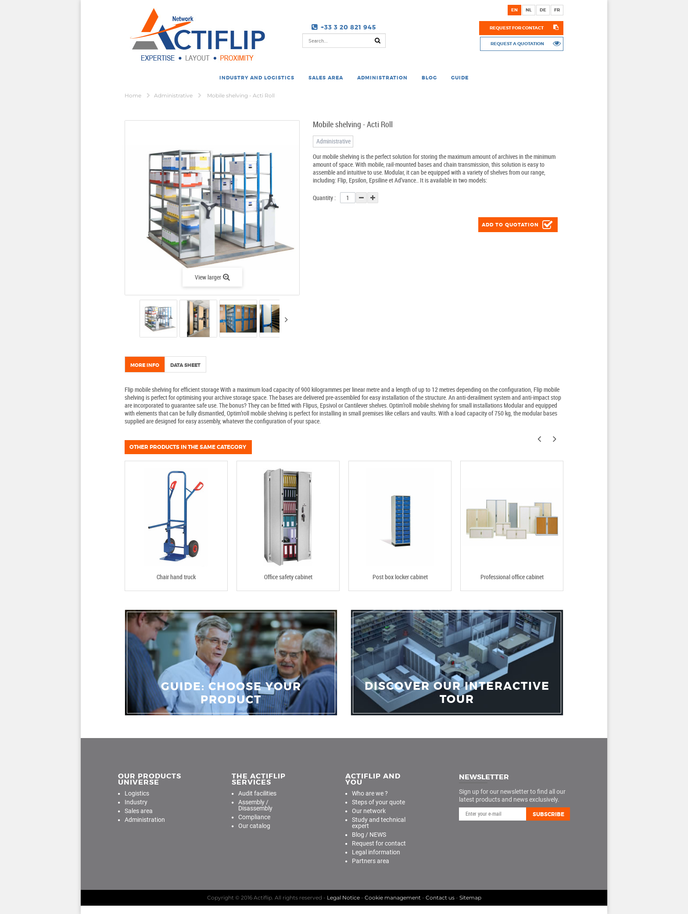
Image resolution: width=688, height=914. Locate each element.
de (543, 10)
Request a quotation (517, 43)
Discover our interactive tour (457, 693)
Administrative (174, 95)
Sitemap (470, 897)
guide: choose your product (231, 693)
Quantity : (324, 198)
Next (286, 319)
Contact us (440, 897)
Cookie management (393, 897)
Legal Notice (343, 897)
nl (529, 10)
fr (557, 10)
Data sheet (185, 365)
